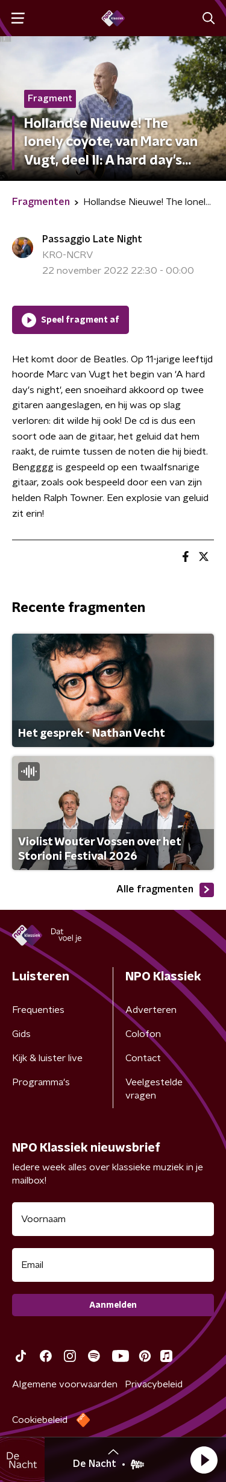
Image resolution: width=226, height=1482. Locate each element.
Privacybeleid (154, 1384)
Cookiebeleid (39, 1420)
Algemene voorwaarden (65, 1384)
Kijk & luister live (47, 1058)
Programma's (41, 1082)
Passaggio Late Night (92, 239)
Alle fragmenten (165, 890)
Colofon (143, 1034)
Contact (143, 1058)
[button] (203, 1459)
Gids (21, 1034)
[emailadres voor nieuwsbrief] (113, 1265)
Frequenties (38, 1010)
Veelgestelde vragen (154, 1088)
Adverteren (151, 1010)
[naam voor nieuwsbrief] (113, 1219)
